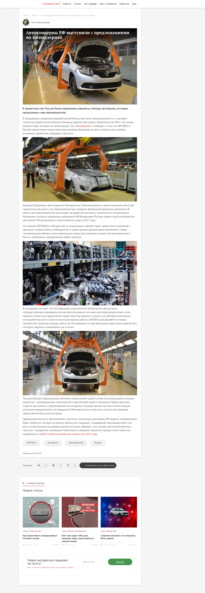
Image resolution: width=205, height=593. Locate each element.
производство (76, 442)
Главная (26, 15)
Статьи (77, 3)
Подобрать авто (51, 3)
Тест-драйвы (90, 3)
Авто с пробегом (108, 3)
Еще (135, 3)
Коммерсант (83, 126)
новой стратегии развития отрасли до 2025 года (68, 434)
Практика (124, 3)
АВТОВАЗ (31, 442)
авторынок (52, 442)
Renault (98, 442)
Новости (66, 3)
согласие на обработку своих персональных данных (53, 567)
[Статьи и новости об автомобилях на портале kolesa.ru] (29, 3)
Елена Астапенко (43, 22)
